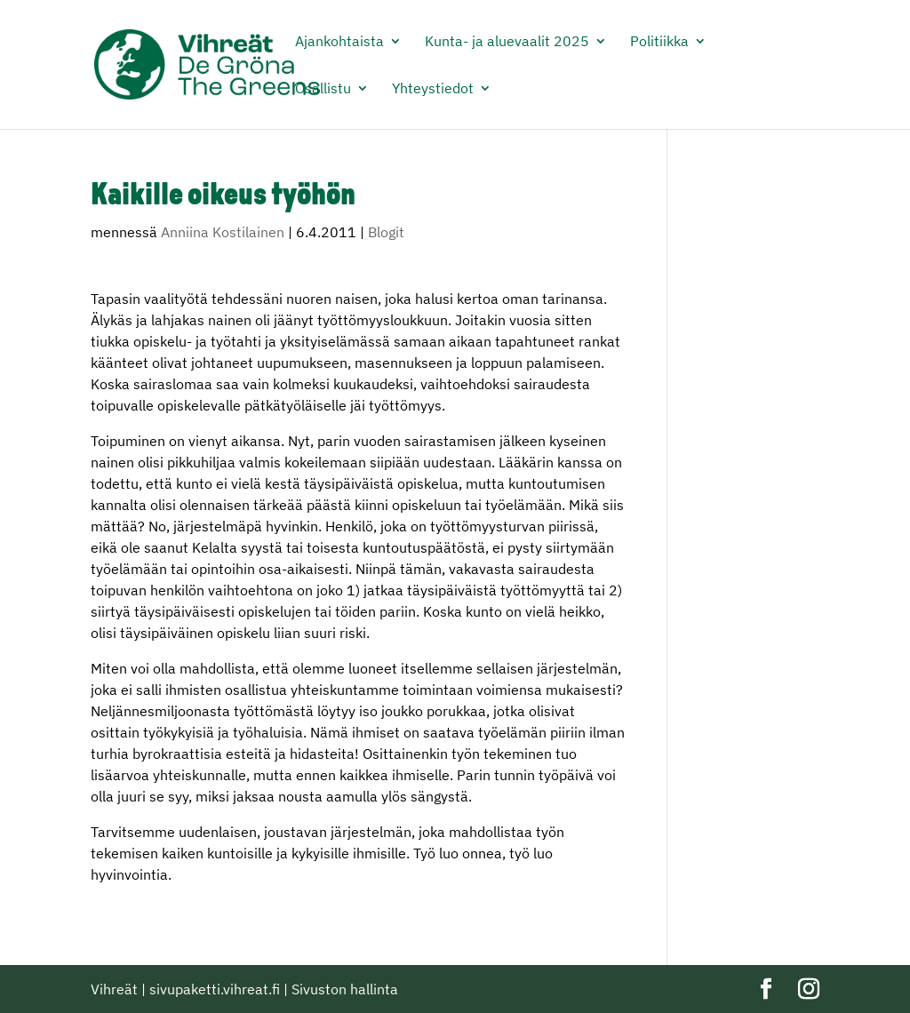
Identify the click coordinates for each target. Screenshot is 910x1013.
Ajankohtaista (339, 42)
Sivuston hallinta (344, 989)
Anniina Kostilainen (222, 232)
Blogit (386, 232)
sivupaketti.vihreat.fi (214, 989)
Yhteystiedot (433, 89)
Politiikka (659, 42)
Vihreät (114, 989)
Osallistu (323, 89)
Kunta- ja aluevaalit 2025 (507, 42)
